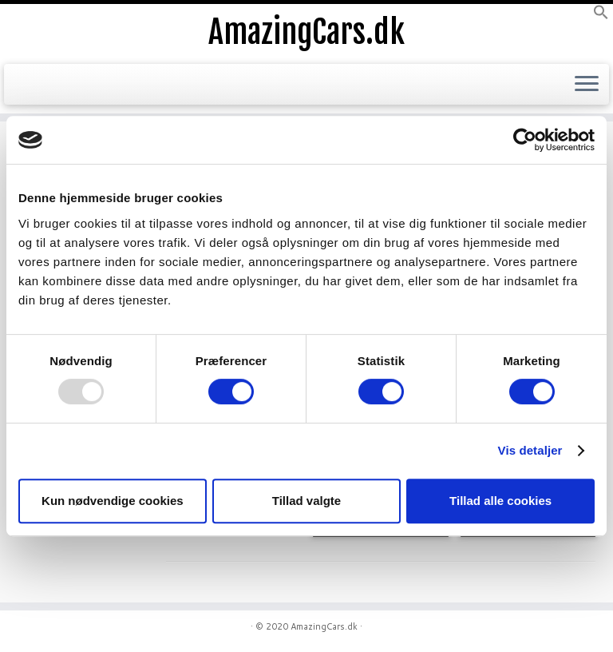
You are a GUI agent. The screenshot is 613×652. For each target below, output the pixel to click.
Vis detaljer (530, 450)
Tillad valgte (306, 500)
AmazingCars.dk (306, 32)
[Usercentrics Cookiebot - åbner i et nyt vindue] (525, 140)
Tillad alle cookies (500, 500)
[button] (601, 16)
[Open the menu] (587, 85)
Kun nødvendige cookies (113, 500)
